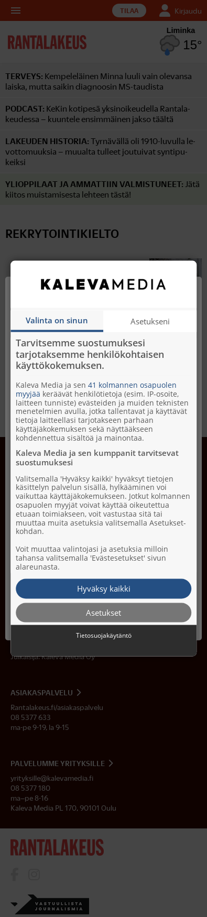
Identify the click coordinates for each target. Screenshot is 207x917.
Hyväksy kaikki (103, 588)
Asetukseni (150, 321)
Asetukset (103, 612)
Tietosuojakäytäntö (104, 635)
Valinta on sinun (57, 320)
